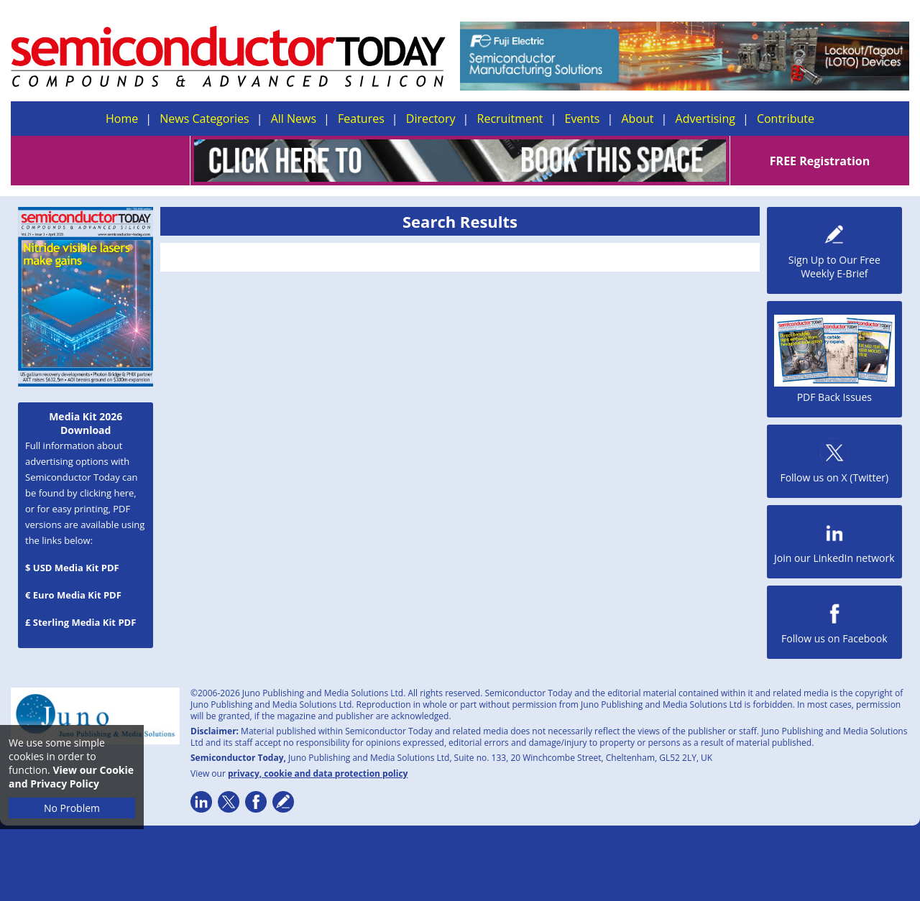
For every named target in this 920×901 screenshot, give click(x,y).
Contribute (785, 118)
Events (581, 118)
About (638, 118)
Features (361, 118)
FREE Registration (820, 161)
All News (293, 118)
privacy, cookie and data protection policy (318, 773)
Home (122, 118)
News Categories (204, 118)
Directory (431, 118)
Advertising (705, 118)
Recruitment (510, 118)
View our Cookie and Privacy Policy (71, 776)
